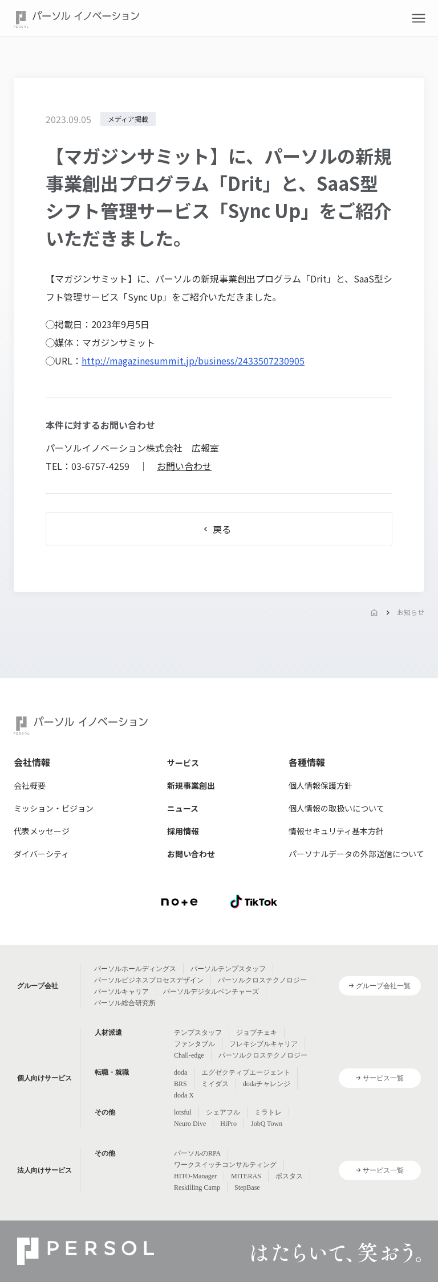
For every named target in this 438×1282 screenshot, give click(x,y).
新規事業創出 (191, 785)
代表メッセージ (42, 831)
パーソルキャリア (121, 992)
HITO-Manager (195, 1176)
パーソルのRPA (197, 1153)
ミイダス (215, 1084)
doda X (184, 1095)
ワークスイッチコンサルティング (225, 1165)
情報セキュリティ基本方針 (336, 831)
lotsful (183, 1112)
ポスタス (289, 1176)
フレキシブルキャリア (263, 1044)
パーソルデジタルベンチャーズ (211, 992)
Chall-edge (189, 1055)
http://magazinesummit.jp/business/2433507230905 (193, 360)
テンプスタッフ (198, 1033)
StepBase (247, 1187)
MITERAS (246, 1176)
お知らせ (410, 612)
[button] (418, 18)
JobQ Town (266, 1124)
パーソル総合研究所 (125, 1003)
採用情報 (183, 831)
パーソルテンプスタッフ (228, 969)
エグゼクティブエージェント (245, 1072)
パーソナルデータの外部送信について (356, 853)
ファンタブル (194, 1044)
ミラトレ (268, 1112)
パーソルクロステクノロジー (262, 980)
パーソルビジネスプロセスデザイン (149, 980)
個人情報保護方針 (320, 785)
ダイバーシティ (41, 853)
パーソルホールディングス (135, 969)
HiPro (228, 1124)
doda (180, 1072)
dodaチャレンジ (266, 1084)
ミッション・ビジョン (54, 808)
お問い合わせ (184, 466)
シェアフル (223, 1112)
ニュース (182, 808)
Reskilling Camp (197, 1187)
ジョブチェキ (256, 1033)
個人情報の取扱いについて (336, 808)
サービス (183, 762)
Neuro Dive (190, 1124)
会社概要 (30, 785)
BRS (180, 1084)
